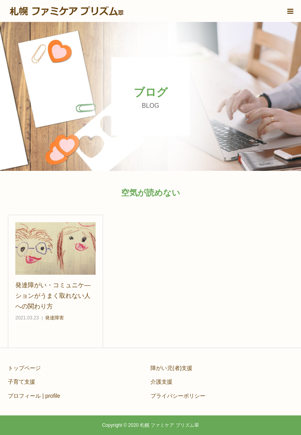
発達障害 (54, 318)
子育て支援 (21, 382)
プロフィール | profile (34, 396)
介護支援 (161, 382)
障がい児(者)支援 (171, 368)
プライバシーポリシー (177, 396)
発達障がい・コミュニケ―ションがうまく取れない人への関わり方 (53, 296)
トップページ (24, 368)
